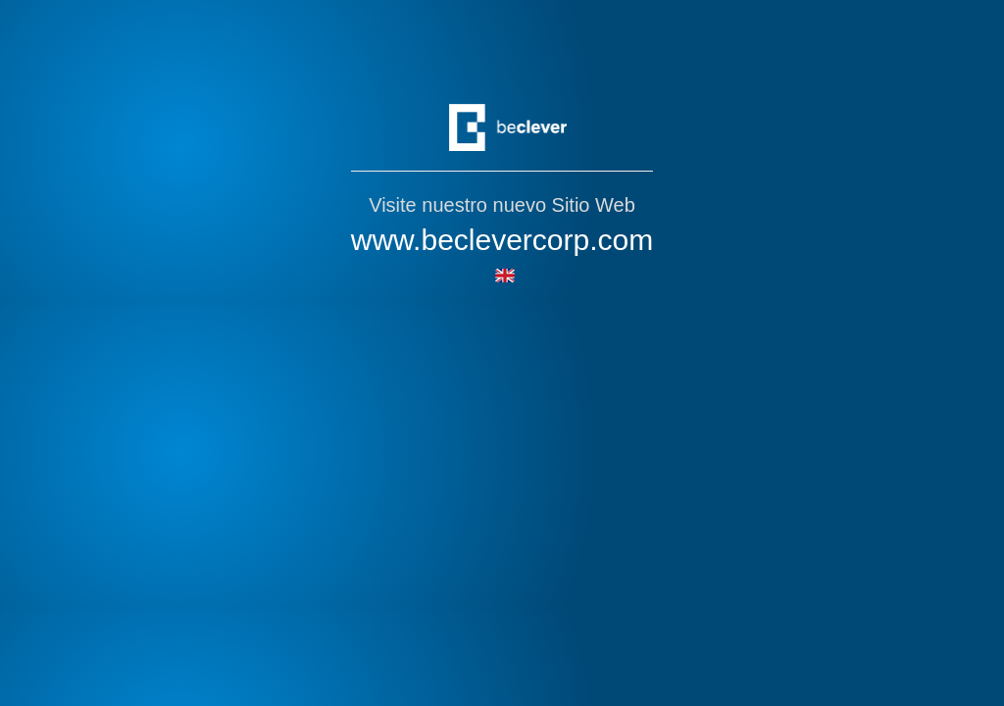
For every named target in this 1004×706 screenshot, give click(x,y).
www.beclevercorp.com (502, 240)
